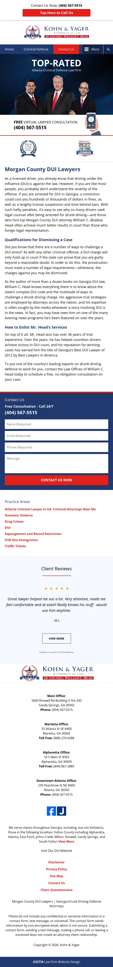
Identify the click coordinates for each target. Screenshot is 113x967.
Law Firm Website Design (56, 962)
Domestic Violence (19, 515)
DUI (7, 528)
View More (56, 638)
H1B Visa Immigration (21, 540)
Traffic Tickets (15, 546)
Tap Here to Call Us (56, 12)
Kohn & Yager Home (56, 32)
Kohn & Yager (70, 945)
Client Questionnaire (56, 890)
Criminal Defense (36, 49)
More (95, 49)
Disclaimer (56, 862)
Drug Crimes (14, 521)
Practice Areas (17, 501)
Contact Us (66, 49)
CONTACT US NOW (56, 480)
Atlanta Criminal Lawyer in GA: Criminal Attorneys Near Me (50, 509)
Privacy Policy (56, 869)
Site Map (56, 876)
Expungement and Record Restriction (33, 534)
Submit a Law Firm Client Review (56, 652)
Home (9, 49)
